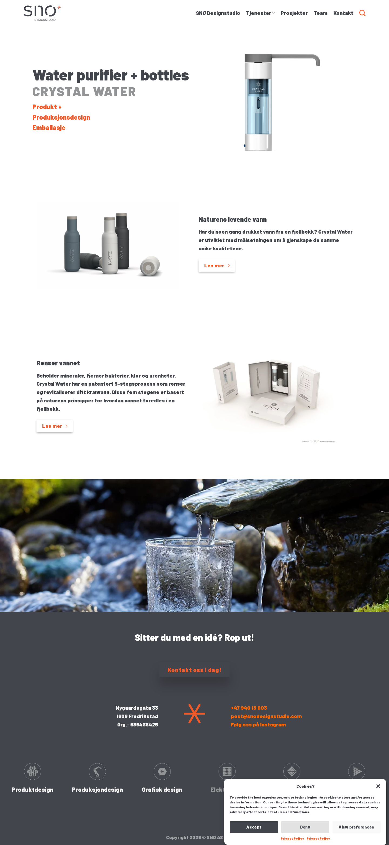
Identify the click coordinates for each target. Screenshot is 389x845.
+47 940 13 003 (249, 708)
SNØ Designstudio (218, 13)
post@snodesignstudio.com (266, 716)
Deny (305, 826)
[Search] (362, 12)
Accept (253, 826)
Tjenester (260, 13)
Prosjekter (294, 13)
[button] (378, 786)
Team (320, 13)
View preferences (356, 826)
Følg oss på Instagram (258, 724)
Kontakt (343, 13)
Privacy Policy (292, 838)
